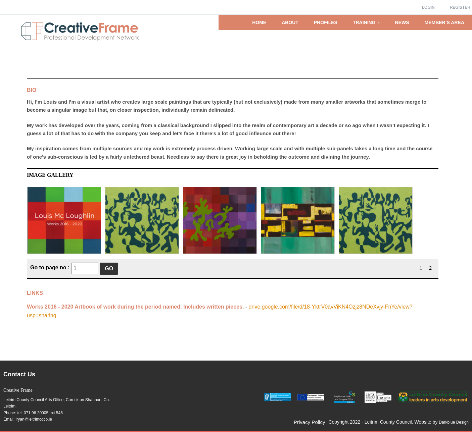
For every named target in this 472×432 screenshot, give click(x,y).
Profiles (325, 22)
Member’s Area (445, 22)
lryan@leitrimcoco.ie (34, 419)
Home (259, 22)
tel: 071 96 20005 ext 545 (39, 413)
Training (366, 22)
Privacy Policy (309, 422)
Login (428, 7)
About (290, 22)
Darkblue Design (454, 422)
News (402, 22)
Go (109, 268)
